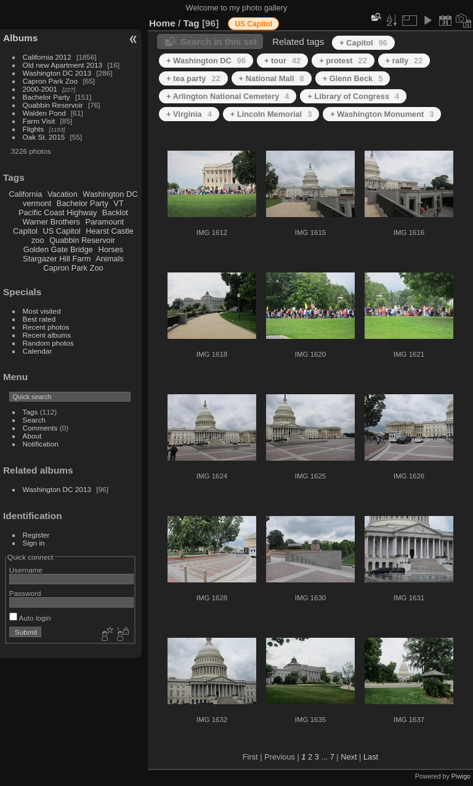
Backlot (115, 212)
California (25, 194)
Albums (20, 38)
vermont (37, 203)
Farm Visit (39, 121)
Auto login (30, 618)
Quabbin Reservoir (53, 105)
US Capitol (61, 231)
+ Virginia (189, 114)
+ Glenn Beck (353, 78)
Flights (33, 129)
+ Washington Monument (382, 114)
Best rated (39, 319)
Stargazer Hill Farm (57, 258)
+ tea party (193, 78)
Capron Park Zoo (50, 81)
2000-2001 (40, 89)
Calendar (37, 351)
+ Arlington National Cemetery (227, 96)
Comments (40, 428)
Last (370, 756)
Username (25, 570)
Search (34, 420)
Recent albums (47, 335)
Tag (192, 23)
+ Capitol (363, 42)
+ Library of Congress (353, 96)
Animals (109, 258)
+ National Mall (271, 78)
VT (118, 203)
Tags (30, 412)
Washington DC (110, 194)
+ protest (343, 60)
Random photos (48, 343)
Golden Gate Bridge (58, 249)
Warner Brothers (51, 221)
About (32, 436)
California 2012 (47, 57)
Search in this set (218, 41)
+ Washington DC (206, 60)
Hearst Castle (110, 231)
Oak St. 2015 (44, 137)
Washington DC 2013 (57, 73)
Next (349, 756)
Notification (41, 444)
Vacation (62, 194)
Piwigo (461, 776)
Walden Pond (44, 113)
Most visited (42, 311)
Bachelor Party (46, 97)
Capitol (25, 231)
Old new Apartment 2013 (63, 65)
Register (36, 535)
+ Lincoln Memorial (271, 114)
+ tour (282, 60)
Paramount (105, 221)
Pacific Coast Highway (57, 212)
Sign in (34, 543)
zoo (37, 240)
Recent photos (46, 327)
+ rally (404, 60)
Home (162, 23)
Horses (110, 249)
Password (25, 593)
